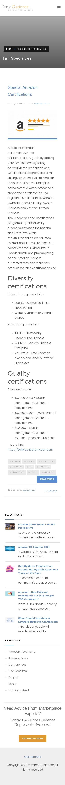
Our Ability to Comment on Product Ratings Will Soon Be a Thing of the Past (38, 569)
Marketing (44, 466)
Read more (47, 479)
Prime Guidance (41, 103)
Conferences (17, 665)
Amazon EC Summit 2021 (34, 546)
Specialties (49, 472)
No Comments (51, 490)
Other (12, 684)
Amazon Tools (18, 658)
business (30, 461)
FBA (31, 466)
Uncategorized (19, 690)
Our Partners (32, 757)
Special (34, 472)
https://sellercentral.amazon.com (30, 450)
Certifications (47, 461)
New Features (29, 490)
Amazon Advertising (22, 652)
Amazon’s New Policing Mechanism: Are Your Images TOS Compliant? (36, 595)
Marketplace (18, 472)
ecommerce (17, 466)
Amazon (16, 461)
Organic (14, 677)
